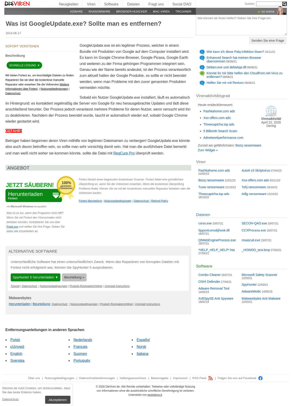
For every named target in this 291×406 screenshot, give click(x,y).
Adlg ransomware (254, 194)
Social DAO (182, 4)
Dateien (133, 4)
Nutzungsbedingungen (54, 88)
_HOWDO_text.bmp (256, 250)
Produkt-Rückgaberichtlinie (86, 286)
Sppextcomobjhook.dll (214, 230)
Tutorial (15, 286)
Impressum (180, 378)
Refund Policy (159, 201)
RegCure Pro (124, 153)
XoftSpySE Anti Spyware (215, 298)
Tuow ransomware (211, 187)
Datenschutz (10, 399)
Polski (15, 340)
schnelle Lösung (23, 65)
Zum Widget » (208, 150)
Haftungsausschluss (133, 378)
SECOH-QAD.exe (254, 223)
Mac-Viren (161, 11)
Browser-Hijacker (131, 11)
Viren (91, 4)
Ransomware (100, 11)
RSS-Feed (202, 378)
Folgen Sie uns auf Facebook (240, 378)
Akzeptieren (58, 400)
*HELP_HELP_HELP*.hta (216, 250)
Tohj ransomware (254, 187)
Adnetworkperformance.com (223, 137)
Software (111, 4)
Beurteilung (41, 304)
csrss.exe (205, 223)
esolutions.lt (154, 394)
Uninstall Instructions (117, 286)
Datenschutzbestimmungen (97, 378)
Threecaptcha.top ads (218, 124)
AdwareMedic (251, 291)
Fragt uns (156, 4)
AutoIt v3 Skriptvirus (256, 170)
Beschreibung (15, 55)
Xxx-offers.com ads (217, 118)
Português (82, 360)
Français (81, 347)
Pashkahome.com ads (219, 111)
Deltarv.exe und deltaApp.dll (226, 67)
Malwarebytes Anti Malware (261, 298)
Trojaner (183, 11)
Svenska (17, 360)
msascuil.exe (251, 240)
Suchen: (250, 3)
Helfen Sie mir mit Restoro (225, 83)
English (16, 354)
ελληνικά (17, 347)
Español (143, 340)
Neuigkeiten (68, 4)
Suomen (80, 354)
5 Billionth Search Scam (220, 131)
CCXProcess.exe (254, 230)
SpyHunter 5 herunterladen (33, 277)
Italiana (143, 354)
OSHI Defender (209, 281)
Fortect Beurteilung (90, 201)
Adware (76, 11)
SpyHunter (249, 284)
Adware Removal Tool (213, 288)
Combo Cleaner (209, 275)
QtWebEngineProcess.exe (217, 240)
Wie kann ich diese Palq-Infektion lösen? (235, 52)
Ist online (267, 11)
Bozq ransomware (248, 145)
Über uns (34, 378)
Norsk (141, 347)
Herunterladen (20, 304)
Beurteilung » (74, 277)
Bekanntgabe (159, 378)
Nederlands (83, 340)
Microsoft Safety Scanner (259, 275)
